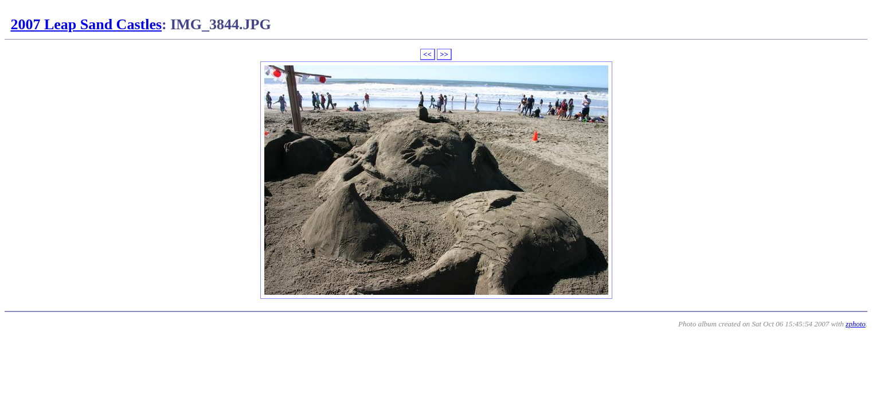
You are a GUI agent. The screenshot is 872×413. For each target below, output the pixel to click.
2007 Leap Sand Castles (86, 24)
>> (444, 54)
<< (427, 54)
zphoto (856, 324)
